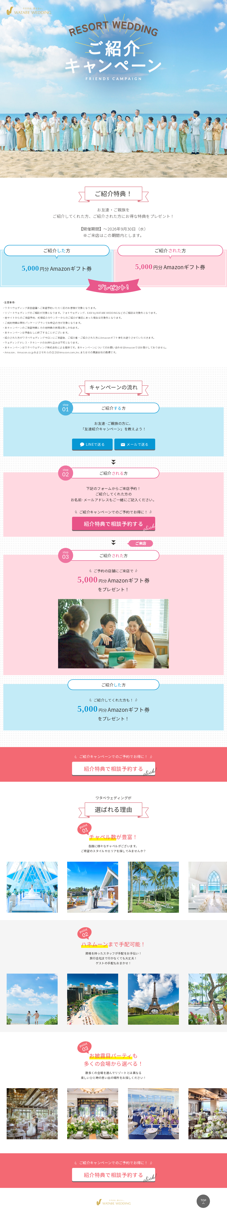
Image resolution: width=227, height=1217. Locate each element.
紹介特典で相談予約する (113, 524)
